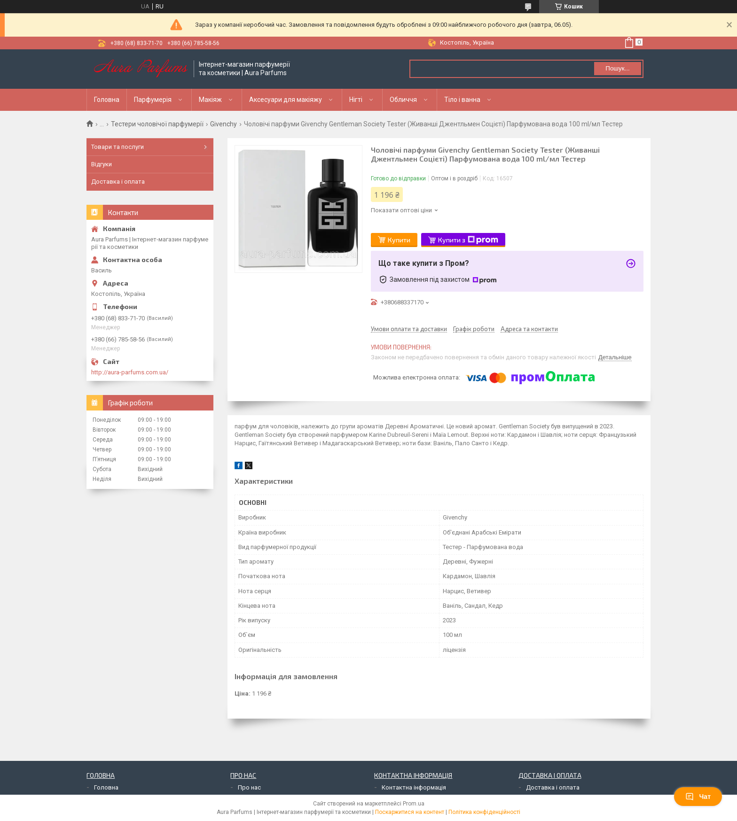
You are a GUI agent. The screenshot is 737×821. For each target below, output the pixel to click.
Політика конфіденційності (484, 812)
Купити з (468, 240)
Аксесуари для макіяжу (285, 99)
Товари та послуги (117, 146)
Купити (399, 240)
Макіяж (210, 99)
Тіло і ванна (462, 99)
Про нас (249, 787)
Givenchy (223, 124)
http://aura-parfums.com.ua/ (129, 372)
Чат (698, 796)
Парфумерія (153, 99)
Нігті (355, 99)
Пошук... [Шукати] (617, 68)
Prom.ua (413, 803)
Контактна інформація (414, 787)
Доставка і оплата (118, 181)
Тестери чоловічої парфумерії (157, 124)
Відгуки (101, 164)
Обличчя (403, 99)
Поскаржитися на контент (409, 812)
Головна (106, 99)
